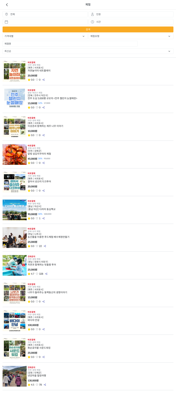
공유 (43, 79)
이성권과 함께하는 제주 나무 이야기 (100, 124)
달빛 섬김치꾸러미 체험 (100, 152)
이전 (7, 5)
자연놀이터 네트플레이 (100, 69)
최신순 (7, 51)
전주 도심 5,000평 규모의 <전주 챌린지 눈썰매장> (100, 97)
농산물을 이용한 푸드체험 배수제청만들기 (100, 235)
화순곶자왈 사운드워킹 (100, 346)
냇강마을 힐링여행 (100, 374)
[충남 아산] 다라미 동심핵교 (100, 208)
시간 (98, 21)
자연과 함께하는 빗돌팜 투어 (100, 263)
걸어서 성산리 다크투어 (100, 180)
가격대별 (8, 36)
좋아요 (37, 79)
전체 (12, 14)
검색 (88, 29)
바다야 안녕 (100, 319)
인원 (98, 14)
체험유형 (94, 36)
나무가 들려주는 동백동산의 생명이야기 (100, 291)
